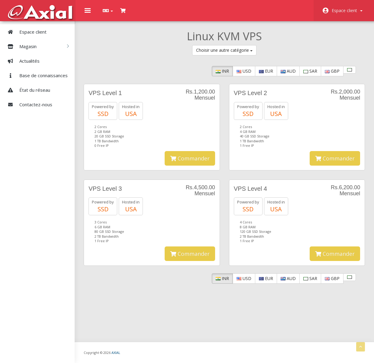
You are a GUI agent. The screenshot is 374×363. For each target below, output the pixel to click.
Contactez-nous (27, 104)
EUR (266, 71)
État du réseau (26, 90)
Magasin (36, 46)
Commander (190, 166)
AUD (288, 71)
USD (244, 71)
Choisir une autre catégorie (225, 50)
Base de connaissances (35, 75)
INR (222, 71)
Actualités (21, 61)
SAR (310, 71)
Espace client (347, 10)
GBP (332, 71)
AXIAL (127, 352)
